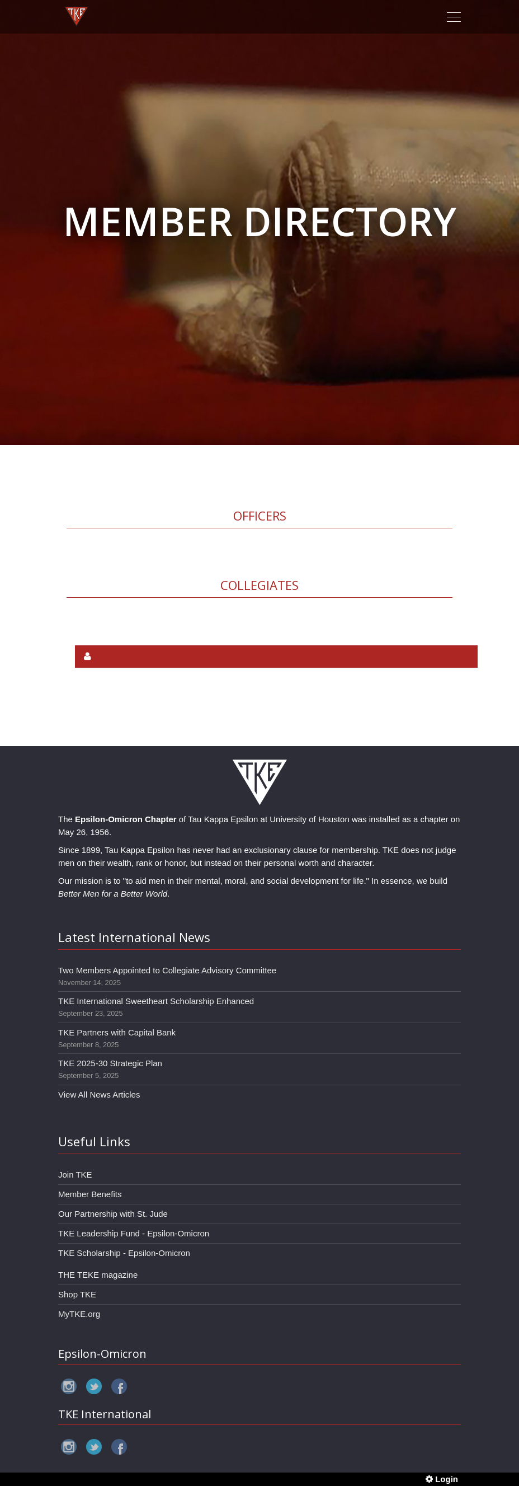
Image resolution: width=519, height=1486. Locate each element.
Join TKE (75, 1174)
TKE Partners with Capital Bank (117, 1032)
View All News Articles (99, 1094)
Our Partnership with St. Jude (113, 1213)
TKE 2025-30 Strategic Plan (110, 1063)
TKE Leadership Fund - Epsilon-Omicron (133, 1233)
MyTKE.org (79, 1314)
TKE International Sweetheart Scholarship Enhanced (156, 1001)
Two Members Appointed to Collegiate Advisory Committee (167, 970)
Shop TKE (77, 1294)
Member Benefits (89, 1194)
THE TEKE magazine (98, 1274)
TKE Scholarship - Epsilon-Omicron (124, 1253)
